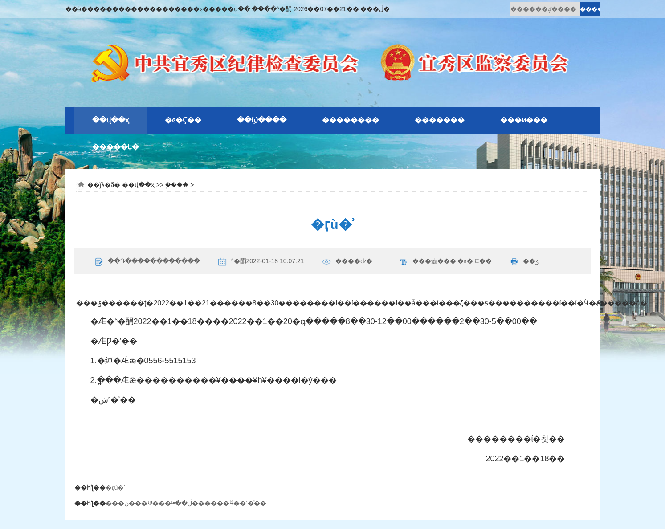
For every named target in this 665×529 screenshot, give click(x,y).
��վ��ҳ (110, 120)
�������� (350, 120)
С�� (482, 260)
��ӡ (531, 260)
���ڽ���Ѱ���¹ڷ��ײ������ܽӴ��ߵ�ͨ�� (186, 503)
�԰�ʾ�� (174, 147)
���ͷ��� (523, 120)
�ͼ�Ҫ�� (183, 120)
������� (440, 120)
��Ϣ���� (261, 120)
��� (446, 260)
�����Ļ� (115, 147)
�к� (465, 260)
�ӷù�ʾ (115, 487)
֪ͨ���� (176, 184)
